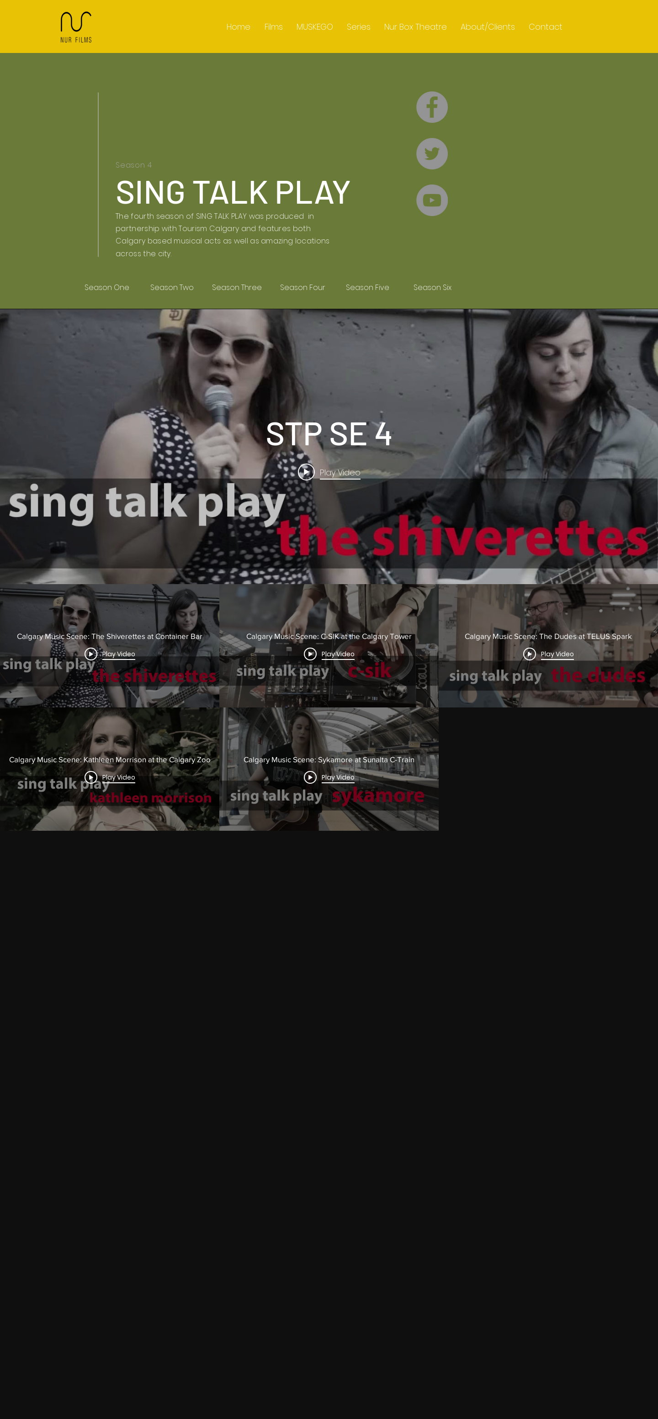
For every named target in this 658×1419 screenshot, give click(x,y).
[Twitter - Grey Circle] (432, 153)
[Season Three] (236, 288)
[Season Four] (302, 288)
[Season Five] (367, 288)
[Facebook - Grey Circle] (432, 107)
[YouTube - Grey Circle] (432, 200)
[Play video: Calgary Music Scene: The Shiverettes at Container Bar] (329, 472)
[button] (358, 27)
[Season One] (106, 288)
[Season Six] (432, 288)
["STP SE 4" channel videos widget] (329, 816)
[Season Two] (171, 288)
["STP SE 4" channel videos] (329, 954)
